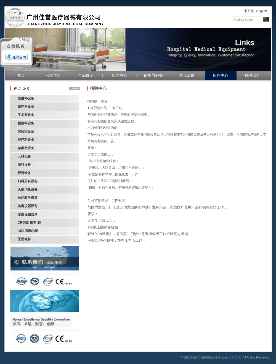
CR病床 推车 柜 (29, 223)
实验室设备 (26, 131)
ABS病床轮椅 (28, 231)
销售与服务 (153, 75)
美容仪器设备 (28, 206)
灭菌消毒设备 (28, 189)
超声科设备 (26, 107)
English (261, 11)
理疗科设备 (26, 140)
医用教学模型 (28, 198)
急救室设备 (26, 148)
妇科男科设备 (28, 181)
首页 (21, 75)
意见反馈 (187, 75)
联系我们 (253, 75)
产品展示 (86, 75)
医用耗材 (24, 239)
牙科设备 (24, 173)
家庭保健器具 (28, 214)
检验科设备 (26, 123)
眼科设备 (24, 165)
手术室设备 (26, 115)
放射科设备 (26, 98)
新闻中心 (119, 75)
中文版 (249, 11)
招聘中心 (220, 75)
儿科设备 (24, 156)
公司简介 (53, 75)
